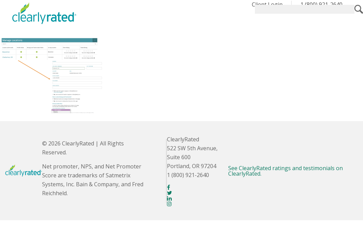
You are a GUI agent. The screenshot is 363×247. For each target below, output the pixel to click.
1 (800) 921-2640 (321, 4)
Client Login (267, 4)
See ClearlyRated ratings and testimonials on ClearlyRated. (285, 170)
